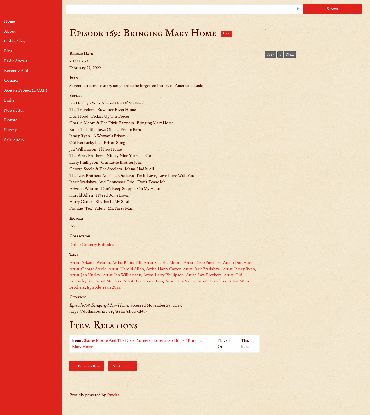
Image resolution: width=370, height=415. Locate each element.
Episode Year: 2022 (104, 287)
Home (9, 21)
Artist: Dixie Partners (202, 262)
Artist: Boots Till (126, 262)
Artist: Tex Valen (180, 281)
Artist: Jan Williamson (122, 275)
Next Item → (122, 366)
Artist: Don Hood (238, 262)
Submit (332, 8)
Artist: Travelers (211, 281)
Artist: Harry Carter (163, 268)
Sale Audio (14, 139)
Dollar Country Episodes (91, 244)
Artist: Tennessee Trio (143, 281)
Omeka (113, 395)
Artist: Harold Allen (126, 268)
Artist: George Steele (87, 268)
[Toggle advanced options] (298, 9)
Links (9, 100)
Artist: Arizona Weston (89, 262)
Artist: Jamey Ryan (239, 268)
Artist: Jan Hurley (84, 275)
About (10, 31)
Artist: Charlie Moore (162, 262)
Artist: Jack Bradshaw (201, 268)
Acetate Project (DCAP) (25, 90)
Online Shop (15, 41)
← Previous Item (86, 366)
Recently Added (18, 70)
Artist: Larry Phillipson (163, 275)
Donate (10, 120)
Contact (11, 80)
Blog (8, 50)
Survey (10, 129)
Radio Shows (15, 60)
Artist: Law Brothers (203, 275)
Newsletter (14, 110)
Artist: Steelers (108, 281)
